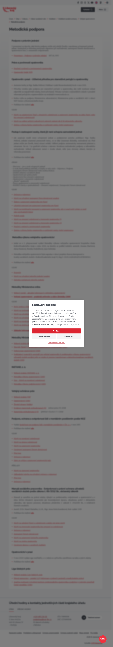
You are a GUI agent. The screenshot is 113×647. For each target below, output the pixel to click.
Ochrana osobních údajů (56, 343)
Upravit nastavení (44, 337)
